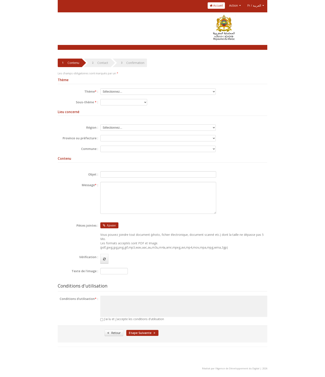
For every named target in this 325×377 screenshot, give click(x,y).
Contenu (69, 63)
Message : (90, 185)
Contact (99, 63)
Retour (114, 333)
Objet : (93, 174)
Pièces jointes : (87, 225)
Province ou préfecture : (80, 138)
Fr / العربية (255, 5)
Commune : (89, 149)
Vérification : (88, 257)
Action (235, 5)
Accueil (216, 5)
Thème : (91, 91)
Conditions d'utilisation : (79, 299)
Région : (92, 127)
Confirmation (131, 63)
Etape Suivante (142, 333)
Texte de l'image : (85, 271)
